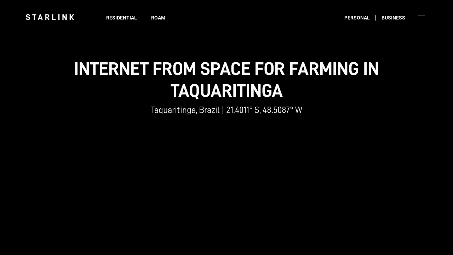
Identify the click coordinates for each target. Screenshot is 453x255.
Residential (121, 18)
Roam (158, 18)
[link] (50, 17)
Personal (357, 18)
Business (393, 18)
